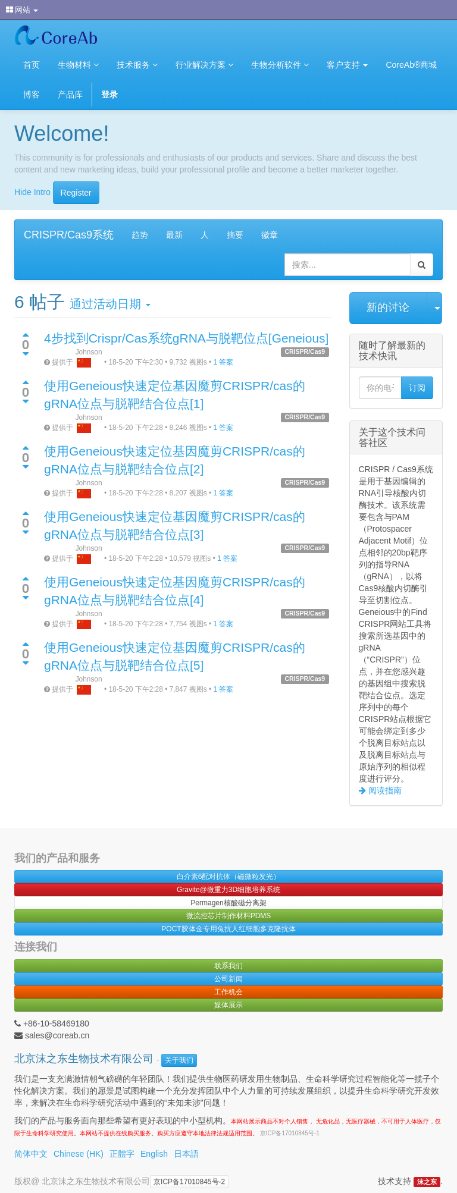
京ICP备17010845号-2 (189, 1182)
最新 (174, 235)
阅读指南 (384, 790)
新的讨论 (388, 307)
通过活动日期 (110, 303)
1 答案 (223, 362)
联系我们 (228, 966)
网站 (22, 9)
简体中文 (31, 1154)
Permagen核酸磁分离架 (228, 903)
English (154, 1154)
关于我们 (179, 1060)
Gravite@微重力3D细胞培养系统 (228, 890)
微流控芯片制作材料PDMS (228, 916)
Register (76, 192)
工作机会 (228, 992)
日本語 (186, 1154)
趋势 (140, 235)
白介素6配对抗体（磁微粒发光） (229, 876)
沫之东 (427, 1181)
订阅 (417, 388)
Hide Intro (32, 191)
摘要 (235, 235)
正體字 (121, 1154)
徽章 (269, 235)
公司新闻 (228, 979)
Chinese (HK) (79, 1154)
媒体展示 (228, 1005)
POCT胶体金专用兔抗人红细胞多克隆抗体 (228, 929)
